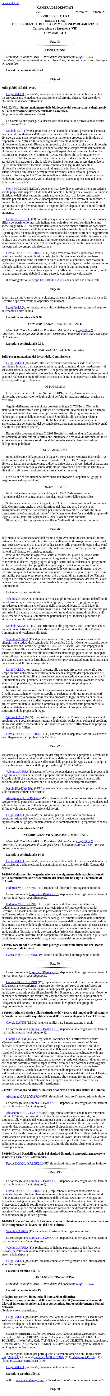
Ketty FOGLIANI (17, 188)
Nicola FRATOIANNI (19, 788)
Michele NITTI (15, 130)
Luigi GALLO (84, 56)
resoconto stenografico (30, 1380)
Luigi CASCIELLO (18, 219)
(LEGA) (34, 188)
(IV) (34, 625)
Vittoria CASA (15, 717)
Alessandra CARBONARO (23, 798)
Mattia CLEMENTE (42, 1344)
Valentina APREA (17, 598)
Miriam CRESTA (28, 1337)
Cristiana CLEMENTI (69, 1340)
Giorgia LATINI (16, 1022)
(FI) (33, 219)
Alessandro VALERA (79, 1337)
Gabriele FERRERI (18, 1333)
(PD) (46, 253)
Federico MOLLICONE (21, 887)
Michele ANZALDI (18, 625)
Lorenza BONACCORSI (44, 894)
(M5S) (30, 130)
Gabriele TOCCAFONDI (21, 954)
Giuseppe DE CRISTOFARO (46, 280)
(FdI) (68, 1357)
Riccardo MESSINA (14, 1344)
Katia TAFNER (43, 1340)
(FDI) (39, 887)
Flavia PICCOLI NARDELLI (24, 253)
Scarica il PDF (10, 3)
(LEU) (38, 788)
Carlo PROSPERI (44, 1333)
